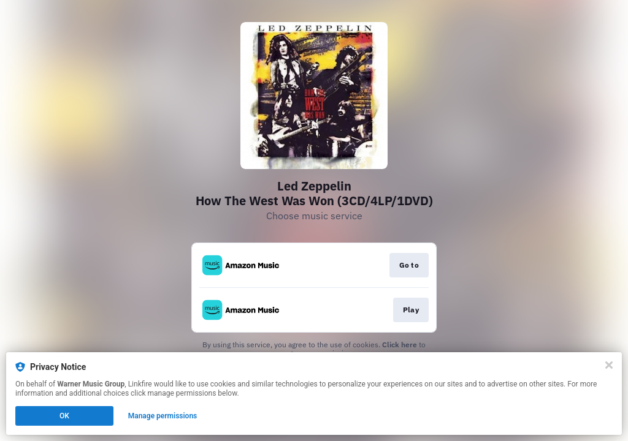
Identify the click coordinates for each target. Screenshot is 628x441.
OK (64, 416)
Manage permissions (162, 416)
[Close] (609, 365)
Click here (399, 344)
